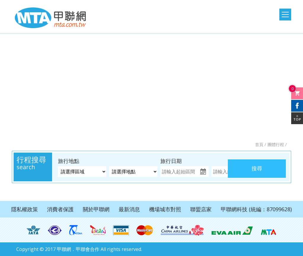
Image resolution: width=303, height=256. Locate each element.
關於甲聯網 (96, 209)
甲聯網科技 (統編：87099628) (256, 209)
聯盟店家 (201, 209)
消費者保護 (60, 209)
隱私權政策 (24, 209)
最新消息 (129, 209)
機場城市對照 (165, 209)
